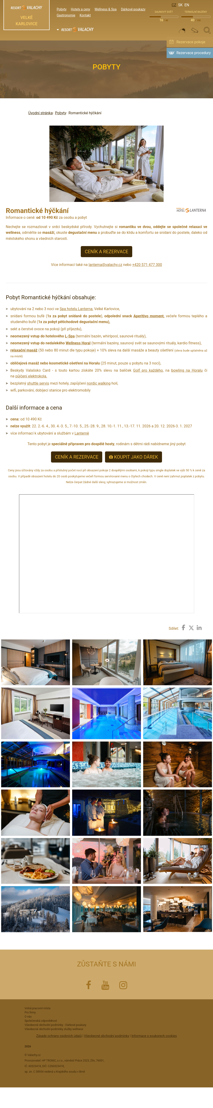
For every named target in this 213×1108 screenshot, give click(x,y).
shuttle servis (38, 383)
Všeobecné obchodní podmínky (106, 1036)
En (186, 5)
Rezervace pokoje (190, 42)
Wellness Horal (78, 343)
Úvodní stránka (40, 113)
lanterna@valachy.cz (105, 264)
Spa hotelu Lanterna (76, 309)
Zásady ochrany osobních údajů (59, 1036)
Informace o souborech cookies (154, 1036)
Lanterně (82, 433)
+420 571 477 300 (147, 264)
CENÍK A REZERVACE (106, 251)
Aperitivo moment (148, 316)
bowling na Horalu (187, 370)
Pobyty (60, 113)
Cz (174, 5)
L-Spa (70, 336)
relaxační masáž (23, 350)
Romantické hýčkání (85, 113)
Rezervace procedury (193, 53)
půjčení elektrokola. (31, 376)
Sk (180, 5)
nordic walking (99, 383)
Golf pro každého (148, 370)
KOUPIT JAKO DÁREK (133, 457)
